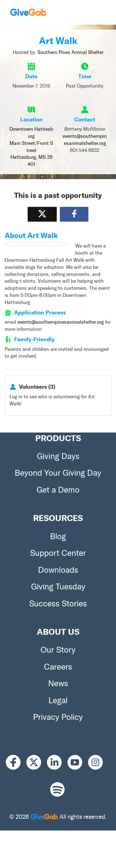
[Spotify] (57, 789)
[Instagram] (98, 762)
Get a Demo (58, 490)
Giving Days (58, 456)
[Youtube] (78, 762)
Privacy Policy (58, 717)
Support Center (58, 553)
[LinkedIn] (57, 762)
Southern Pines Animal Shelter (70, 52)
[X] (36, 762)
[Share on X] (42, 214)
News (58, 683)
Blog (58, 536)
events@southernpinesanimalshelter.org (60, 322)
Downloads (58, 570)
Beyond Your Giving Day (58, 473)
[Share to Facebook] (74, 214)
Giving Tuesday (58, 587)
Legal (58, 700)
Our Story (58, 650)
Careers (58, 667)
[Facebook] (16, 762)
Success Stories (58, 604)
